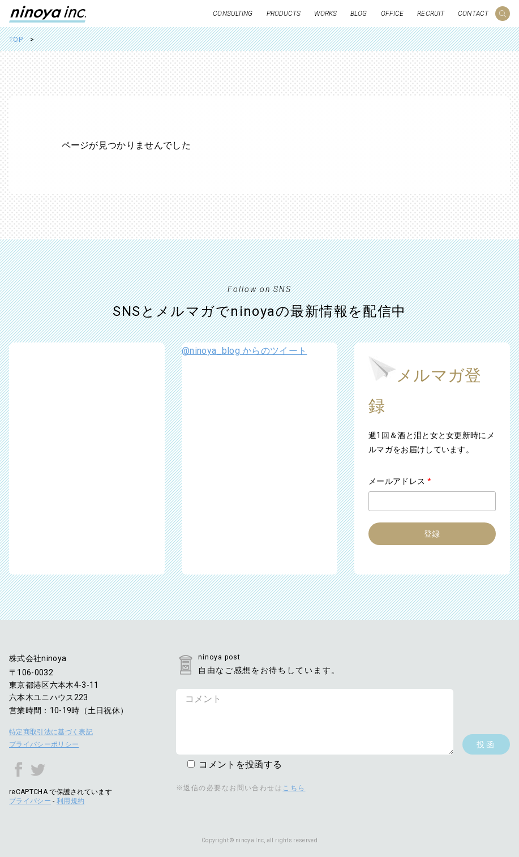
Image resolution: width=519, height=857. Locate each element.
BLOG (358, 14)
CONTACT (473, 14)
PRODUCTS (284, 14)
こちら (293, 788)
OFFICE (392, 14)
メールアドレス (399, 481)
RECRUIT (430, 14)
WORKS (325, 14)
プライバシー (30, 801)
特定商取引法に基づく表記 (51, 732)
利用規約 (70, 801)
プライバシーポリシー (44, 744)
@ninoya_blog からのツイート (244, 350)
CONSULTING (232, 14)
